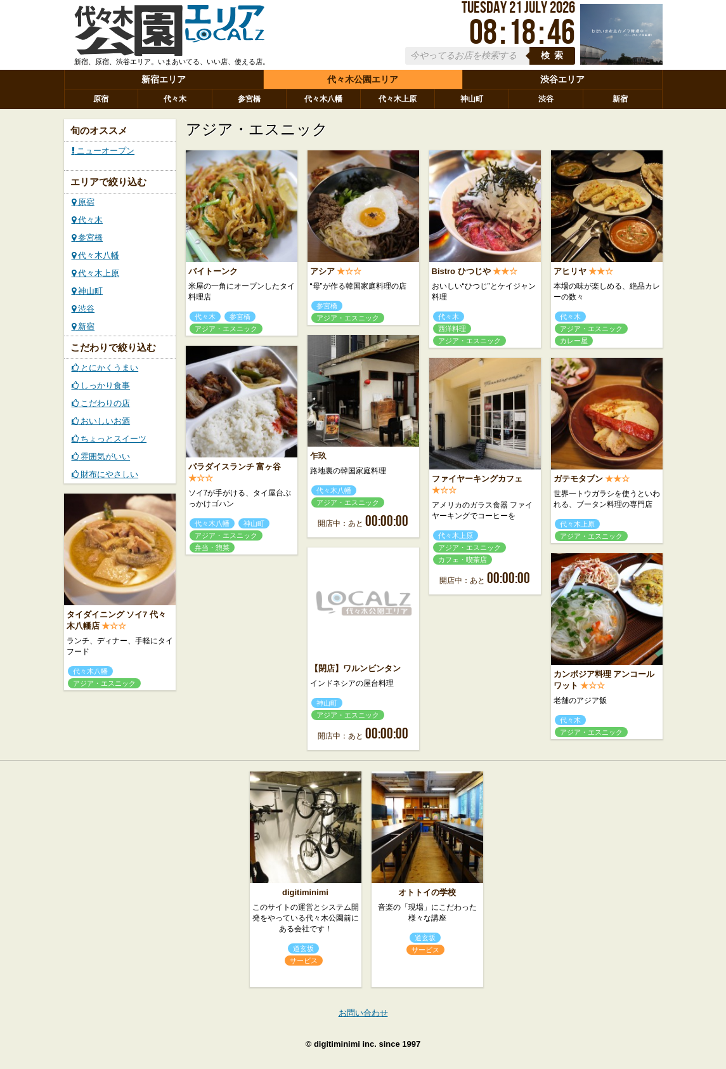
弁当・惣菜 (212, 547)
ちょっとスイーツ (109, 438)
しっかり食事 (101, 385)
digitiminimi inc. (345, 1044)
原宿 (100, 99)
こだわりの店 (101, 403)
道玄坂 (303, 948)
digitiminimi (305, 892)
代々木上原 (398, 99)
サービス (304, 960)
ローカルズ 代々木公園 (169, 33)
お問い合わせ (363, 1013)
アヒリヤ (570, 271)
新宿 (620, 99)
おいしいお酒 (101, 421)
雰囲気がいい (101, 456)
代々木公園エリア (362, 79)
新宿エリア (163, 79)
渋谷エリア (562, 79)
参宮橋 (249, 99)
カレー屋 (574, 340)
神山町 (471, 99)
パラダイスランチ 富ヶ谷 (235, 466)
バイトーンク (213, 271)
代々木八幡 (323, 99)
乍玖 (318, 456)
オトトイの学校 (427, 892)
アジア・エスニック (226, 328)
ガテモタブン (578, 478)
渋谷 (546, 99)
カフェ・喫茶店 (462, 559)
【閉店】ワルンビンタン (355, 668)
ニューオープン (103, 150)
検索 (554, 55)
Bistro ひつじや (461, 271)
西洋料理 (452, 328)
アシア (322, 271)
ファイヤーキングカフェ (477, 478)
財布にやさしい (105, 474)
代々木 (175, 99)
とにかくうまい (105, 367)
